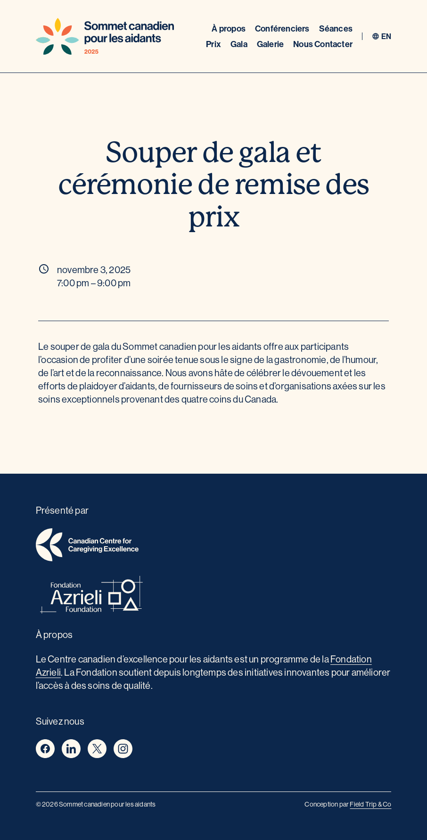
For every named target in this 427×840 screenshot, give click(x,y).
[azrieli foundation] (214, 596)
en (386, 36)
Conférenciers (282, 28)
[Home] (105, 36)
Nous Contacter (323, 44)
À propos (229, 28)
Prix (213, 44)
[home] (214, 546)
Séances (336, 28)
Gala (238, 44)
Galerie (270, 44)
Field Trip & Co (370, 804)
